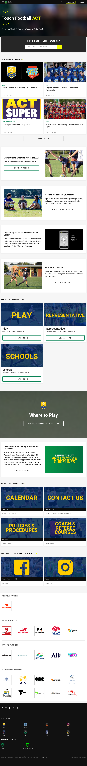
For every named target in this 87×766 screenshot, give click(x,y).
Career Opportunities (20, 757)
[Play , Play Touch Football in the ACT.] (22, 322)
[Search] (59, 47)
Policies (30, 757)
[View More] (44, 138)
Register (70, 2)
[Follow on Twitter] (13, 708)
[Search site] (61, 2)
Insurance (35, 757)
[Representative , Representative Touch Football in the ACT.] (65, 322)
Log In (81, 2)
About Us (3, 757)
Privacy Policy (43, 757)
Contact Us (10, 757)
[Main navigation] (3, 2)
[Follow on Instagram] (17, 708)
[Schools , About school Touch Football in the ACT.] (22, 363)
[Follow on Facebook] (9, 708)
